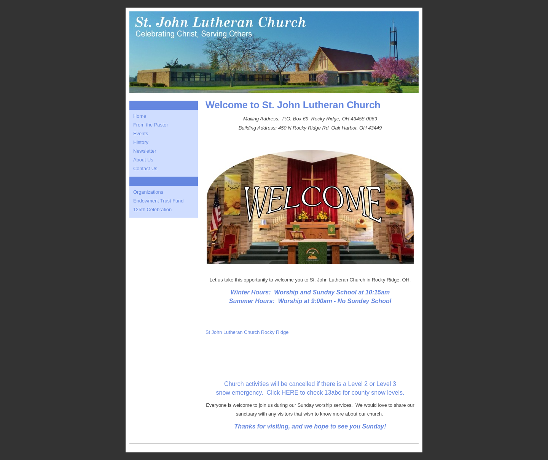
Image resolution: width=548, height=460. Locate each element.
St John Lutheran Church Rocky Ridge (247, 332)
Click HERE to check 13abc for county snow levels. (336, 392)
